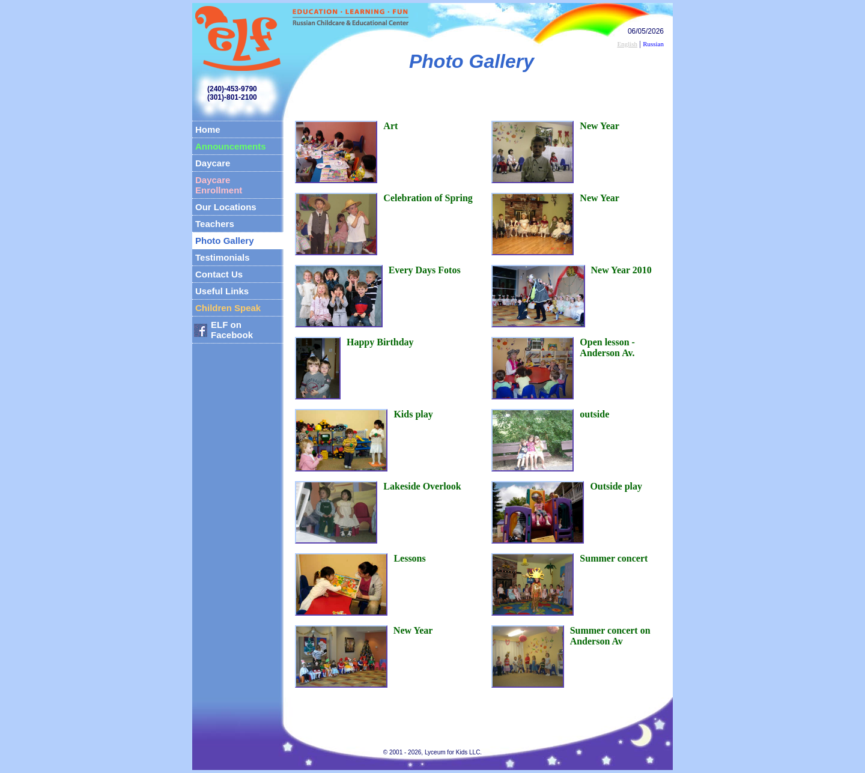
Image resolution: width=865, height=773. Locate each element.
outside (594, 414)
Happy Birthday (380, 342)
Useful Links (222, 291)
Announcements (230, 146)
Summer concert (614, 558)
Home (207, 129)
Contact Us (219, 274)
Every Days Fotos (425, 270)
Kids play (412, 414)
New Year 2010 (621, 270)
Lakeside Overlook (422, 486)
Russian (653, 43)
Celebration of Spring (427, 198)
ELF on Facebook (232, 330)
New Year (413, 630)
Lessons (409, 558)
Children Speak (228, 308)
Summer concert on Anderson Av (610, 635)
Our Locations (225, 207)
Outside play (616, 486)
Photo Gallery (224, 240)
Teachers (214, 224)
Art (390, 126)
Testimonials (222, 257)
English (627, 43)
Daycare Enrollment (218, 185)
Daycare (212, 163)
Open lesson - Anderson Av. (607, 347)
